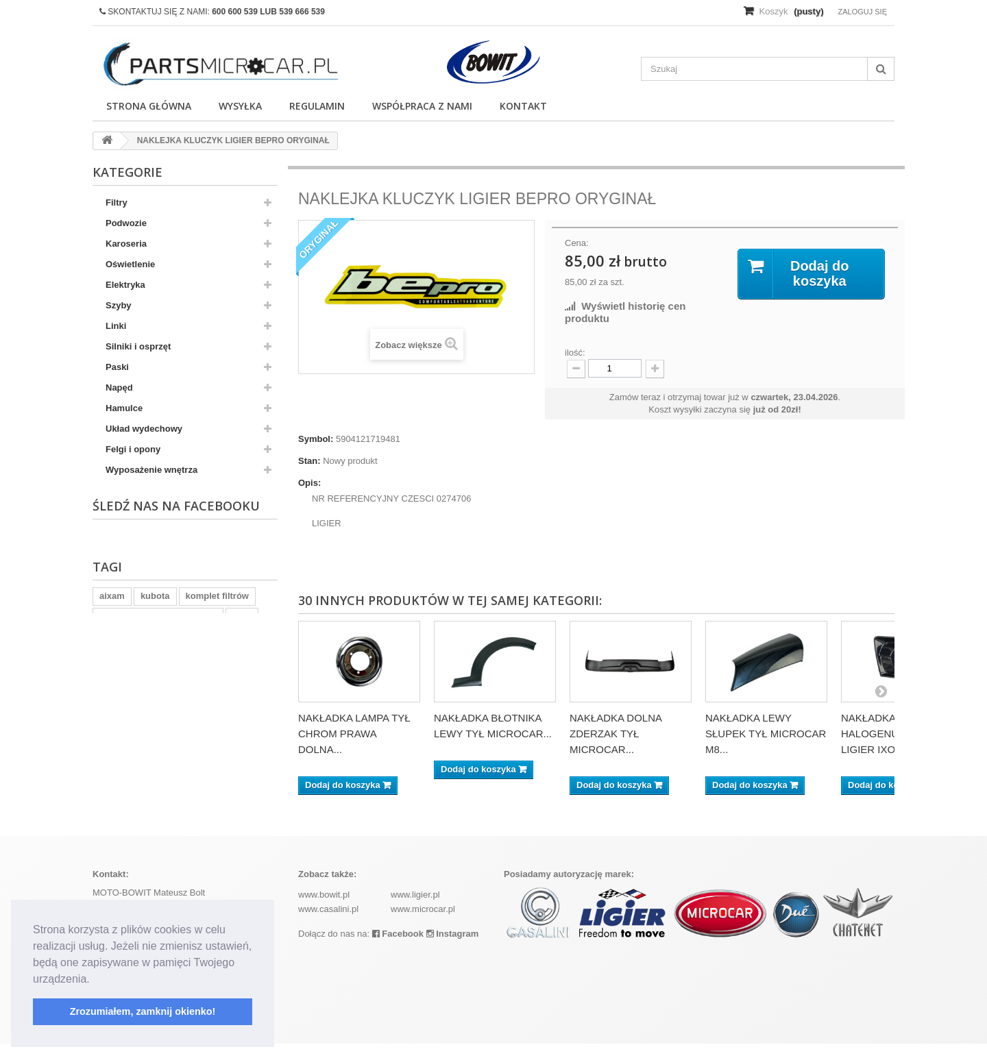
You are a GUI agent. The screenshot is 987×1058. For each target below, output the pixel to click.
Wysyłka (240, 105)
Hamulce (124, 408)
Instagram (452, 948)
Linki (116, 326)
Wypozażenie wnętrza (151, 593)
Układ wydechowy (144, 428)
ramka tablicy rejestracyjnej (158, 783)
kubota (155, 763)
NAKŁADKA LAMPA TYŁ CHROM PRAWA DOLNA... (354, 733)
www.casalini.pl (328, 923)
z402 (242, 783)
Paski (117, 367)
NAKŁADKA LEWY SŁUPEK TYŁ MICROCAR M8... (765, 733)
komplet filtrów (217, 763)
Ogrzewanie (131, 490)
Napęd (119, 387)
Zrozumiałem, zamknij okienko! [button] (143, 1011)
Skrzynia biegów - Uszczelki (164, 572)
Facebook (398, 948)
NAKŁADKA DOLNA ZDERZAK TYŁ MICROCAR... (615, 733)
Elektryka (125, 285)
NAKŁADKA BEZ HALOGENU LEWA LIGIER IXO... (885, 733)
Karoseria (126, 243)
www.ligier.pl (415, 909)
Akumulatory (133, 531)
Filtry (116, 202)
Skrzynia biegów (140, 634)
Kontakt (523, 105)
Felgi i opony (133, 449)
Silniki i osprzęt (138, 346)
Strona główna (148, 105)
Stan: (309, 461)
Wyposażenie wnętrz (149, 613)
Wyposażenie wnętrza (151, 470)
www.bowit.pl (324, 909)
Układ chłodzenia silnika (157, 552)
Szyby (119, 305)
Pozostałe (126, 511)
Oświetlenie (130, 264)
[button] (95, 980)
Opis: (309, 483)
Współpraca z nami (422, 105)
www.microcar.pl (423, 923)
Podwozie (126, 223)
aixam (112, 763)
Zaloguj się (862, 12)
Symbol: (315, 439)
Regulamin (317, 105)
